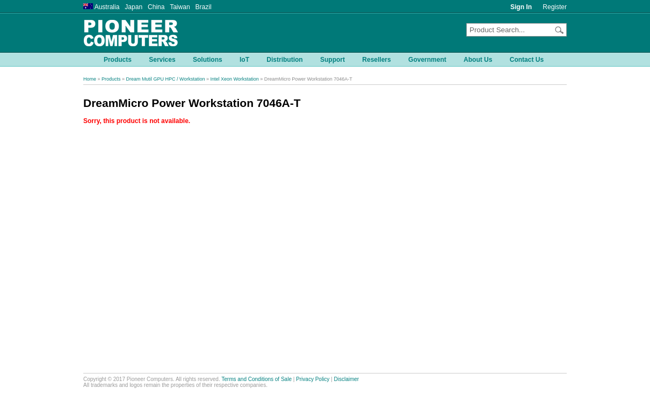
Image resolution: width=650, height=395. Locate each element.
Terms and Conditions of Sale (256, 379)
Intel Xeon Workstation (234, 79)
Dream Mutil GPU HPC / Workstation (165, 79)
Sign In (521, 7)
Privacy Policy (312, 379)
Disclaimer (346, 379)
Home (89, 79)
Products (111, 79)
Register (555, 7)
